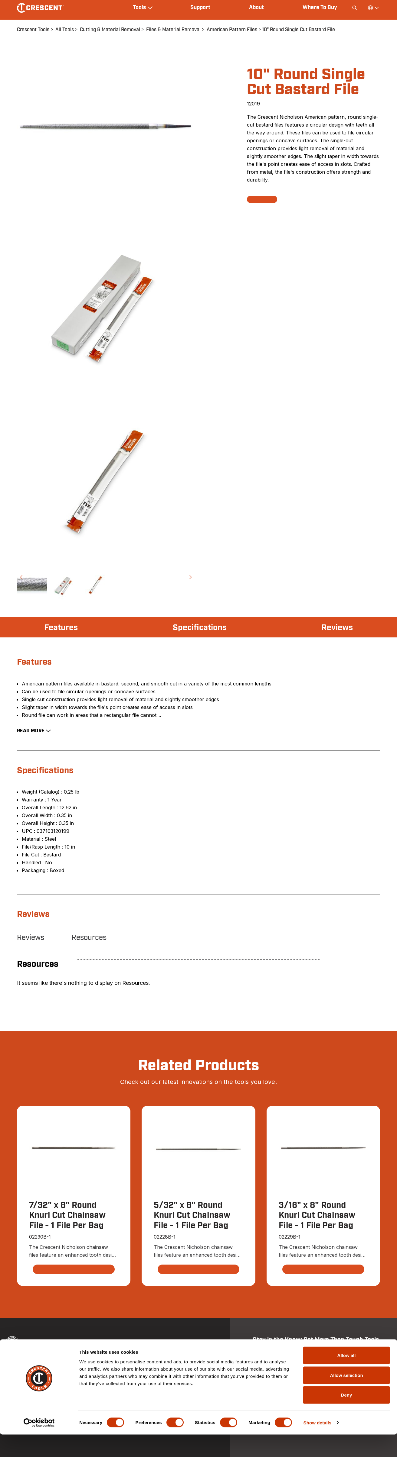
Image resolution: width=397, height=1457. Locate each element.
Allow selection (346, 1397)
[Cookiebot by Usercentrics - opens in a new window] (39, 1445)
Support (200, 7)
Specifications (199, 628)
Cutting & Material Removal (110, 29)
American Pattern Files (232, 29)
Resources (89, 937)
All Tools (64, 29)
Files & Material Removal (173, 29)
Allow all (346, 1377)
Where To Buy (320, 7)
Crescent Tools (33, 29)
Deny (346, 1417)
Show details (317, 1445)
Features (61, 628)
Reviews (336, 628)
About (256, 7)
